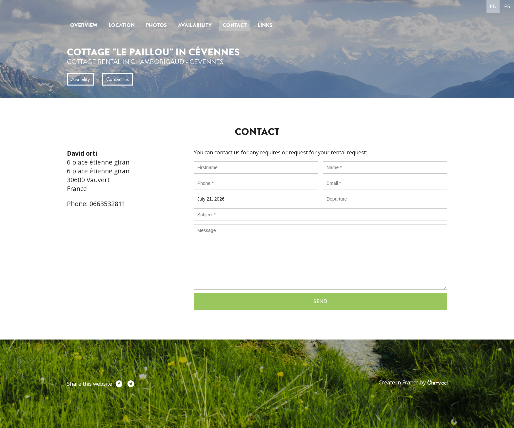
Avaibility (80, 79)
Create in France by (413, 382)
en (493, 6)
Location (122, 25)
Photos (156, 25)
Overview (83, 25)
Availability (194, 25)
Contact (235, 25)
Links (265, 25)
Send (320, 301)
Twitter (131, 384)
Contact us (117, 79)
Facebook (119, 384)
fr (507, 6)
